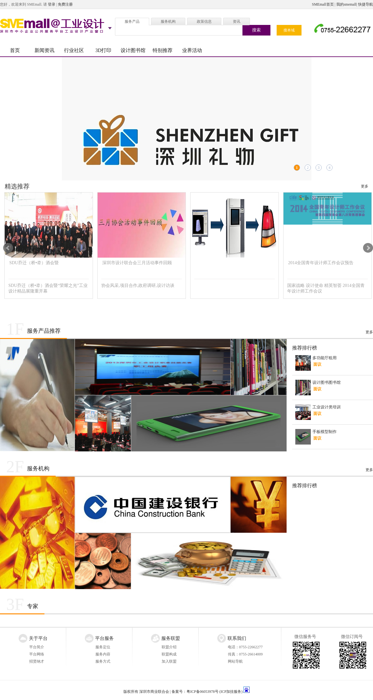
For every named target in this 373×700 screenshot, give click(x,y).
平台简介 (36, 647)
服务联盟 (170, 638)
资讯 (236, 21)
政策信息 (204, 21)
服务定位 (102, 647)
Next (368, 248)
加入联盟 (169, 661)
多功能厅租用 (324, 357)
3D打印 (103, 50)
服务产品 (132, 21)
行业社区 (74, 50)
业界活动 (192, 50)
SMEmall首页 (323, 4)
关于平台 (38, 638)
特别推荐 (163, 50)
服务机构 (168, 21)
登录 (51, 4)
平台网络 (36, 654)
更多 (364, 186)
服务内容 (102, 654)
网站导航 (235, 661)
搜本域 (289, 30)
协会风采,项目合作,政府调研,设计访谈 (137, 285)
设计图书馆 (133, 50)
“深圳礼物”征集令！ (186, 118)
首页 (15, 50)
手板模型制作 (324, 431)
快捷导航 (365, 4)
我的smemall (346, 4)
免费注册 (65, 4)
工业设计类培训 (326, 407)
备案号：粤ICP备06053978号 (195, 691)
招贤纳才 (36, 661)
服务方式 (102, 661)
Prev (8, 248)
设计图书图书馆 (326, 382)
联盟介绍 (169, 647)
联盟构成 (169, 654)
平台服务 (104, 638)
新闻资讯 (44, 50)
